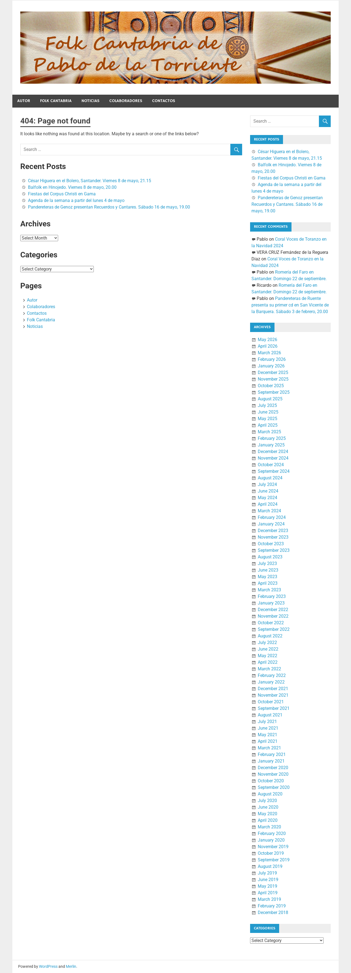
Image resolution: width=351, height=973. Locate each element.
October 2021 (271, 701)
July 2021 (267, 721)
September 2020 (274, 787)
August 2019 (270, 866)
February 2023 (272, 596)
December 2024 (273, 451)
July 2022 (267, 642)
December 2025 (273, 372)
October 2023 (271, 543)
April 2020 (268, 820)
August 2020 (270, 794)
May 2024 (267, 497)
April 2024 (268, 504)
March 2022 (269, 668)
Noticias (90, 100)
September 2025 (274, 392)
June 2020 (268, 807)
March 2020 (269, 826)
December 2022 (273, 609)
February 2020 (272, 833)
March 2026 (269, 352)
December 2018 (273, 912)
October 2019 (271, 853)
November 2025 (273, 379)
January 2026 (271, 366)
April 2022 (268, 662)
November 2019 (273, 846)
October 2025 (271, 385)
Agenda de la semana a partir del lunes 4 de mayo (76, 200)
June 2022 (268, 649)
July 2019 (267, 873)
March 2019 (269, 899)
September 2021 (274, 708)
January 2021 (271, 761)
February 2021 (272, 754)
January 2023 (271, 603)
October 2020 (271, 780)
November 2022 (273, 616)
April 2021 (268, 741)
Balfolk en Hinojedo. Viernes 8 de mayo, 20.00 (72, 187)
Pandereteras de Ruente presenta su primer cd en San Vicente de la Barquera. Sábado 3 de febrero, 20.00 (290, 305)
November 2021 (273, 695)
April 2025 (268, 425)
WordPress (48, 966)
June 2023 (268, 570)
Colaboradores (125, 100)
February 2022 (272, 675)
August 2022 (270, 636)
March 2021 (269, 747)
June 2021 (268, 728)
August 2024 (270, 477)
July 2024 (267, 484)
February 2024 (272, 517)
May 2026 (267, 339)
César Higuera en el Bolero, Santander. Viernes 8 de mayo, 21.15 (89, 180)
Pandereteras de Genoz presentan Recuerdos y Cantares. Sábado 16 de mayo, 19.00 (109, 207)
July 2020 (267, 800)
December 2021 (273, 688)
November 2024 (273, 458)
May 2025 (267, 418)
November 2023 (273, 537)
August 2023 (270, 556)
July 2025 (267, 405)
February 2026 (272, 359)
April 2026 (268, 346)
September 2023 (274, 550)
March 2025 (269, 431)
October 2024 (271, 464)
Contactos (163, 100)
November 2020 (273, 774)
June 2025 (268, 412)
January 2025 (271, 445)
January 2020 (271, 840)
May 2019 (267, 886)
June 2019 (268, 879)
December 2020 (273, 767)
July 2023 (267, 563)
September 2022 (274, 629)
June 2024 (268, 491)
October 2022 (271, 622)
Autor (23, 100)
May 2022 (267, 655)
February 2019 (272, 906)
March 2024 (269, 510)
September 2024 (274, 471)
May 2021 (267, 734)
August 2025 (270, 398)
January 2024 (271, 524)
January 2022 (271, 682)
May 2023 (267, 576)
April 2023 (268, 583)
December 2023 (273, 530)
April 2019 (268, 892)
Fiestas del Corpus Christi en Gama (62, 193)
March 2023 (269, 589)
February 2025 (272, 438)
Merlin (71, 966)
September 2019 (274, 859)
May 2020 (267, 813)
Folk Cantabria (56, 100)
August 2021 (270, 715)
